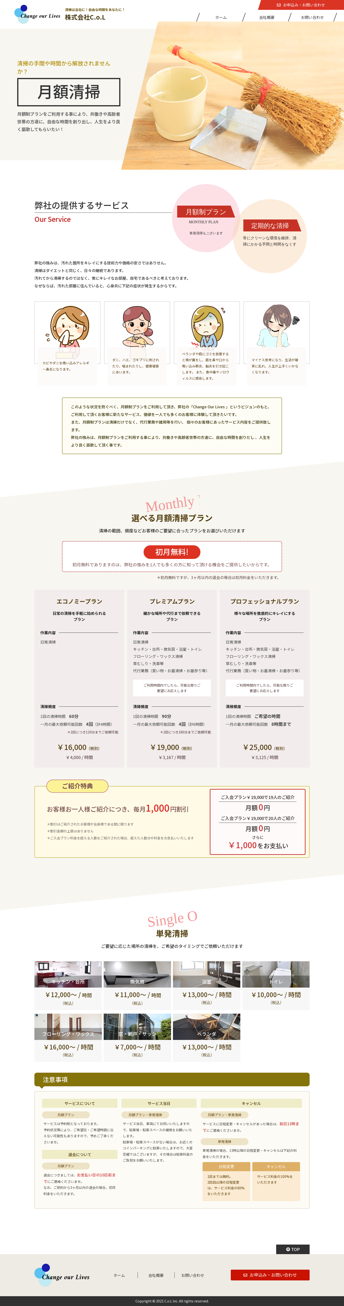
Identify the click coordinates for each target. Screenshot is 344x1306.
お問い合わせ (312, 17)
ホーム (221, 17)
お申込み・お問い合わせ (301, 5)
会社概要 (266, 17)
